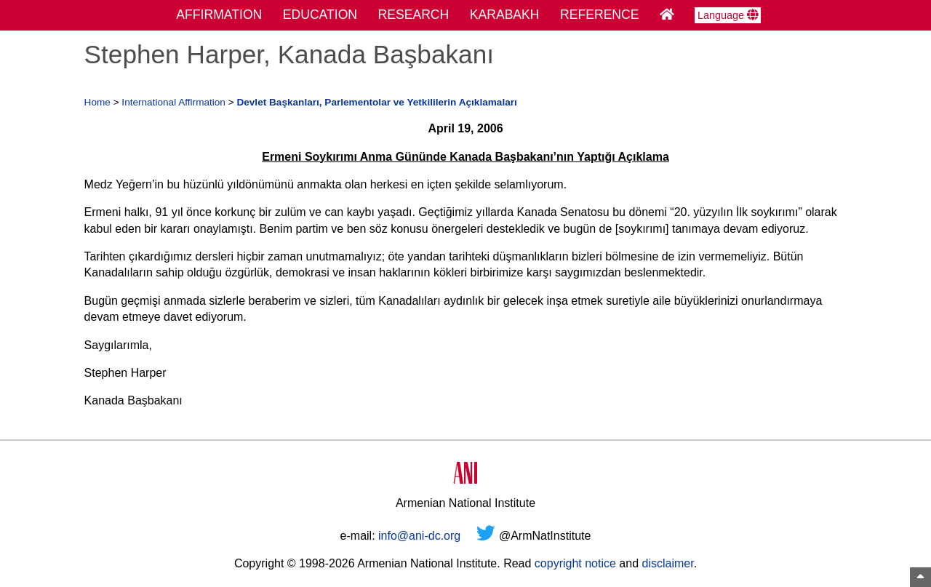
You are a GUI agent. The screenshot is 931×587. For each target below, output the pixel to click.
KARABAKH (505, 14)
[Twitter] (485, 536)
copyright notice (575, 563)
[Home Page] (667, 14)
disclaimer (667, 563)
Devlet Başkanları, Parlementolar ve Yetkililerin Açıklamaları (376, 102)
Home (97, 102)
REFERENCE (599, 14)
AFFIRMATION (219, 14)
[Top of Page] (920, 577)
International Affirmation (173, 102)
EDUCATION (320, 14)
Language (728, 15)
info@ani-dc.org (419, 536)
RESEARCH (413, 14)
